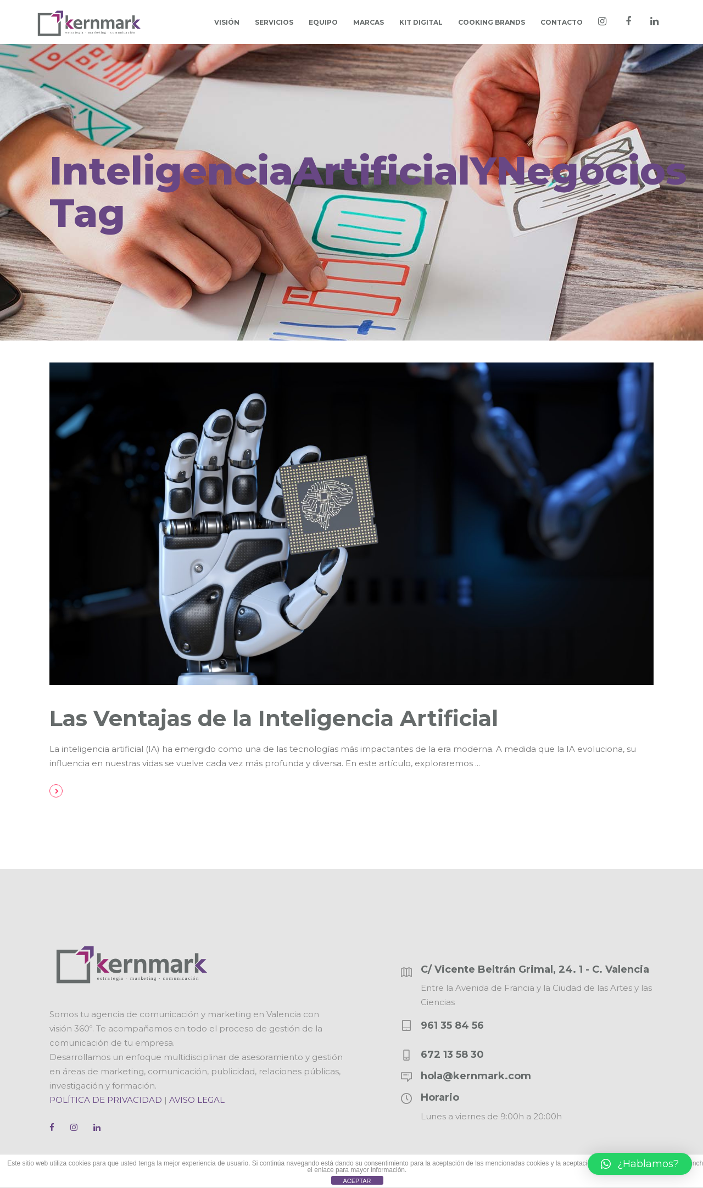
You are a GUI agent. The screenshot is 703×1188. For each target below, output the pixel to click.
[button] (640, 1164)
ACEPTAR (357, 1181)
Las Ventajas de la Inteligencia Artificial (273, 718)
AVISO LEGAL (197, 1100)
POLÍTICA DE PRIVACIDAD (105, 1100)
